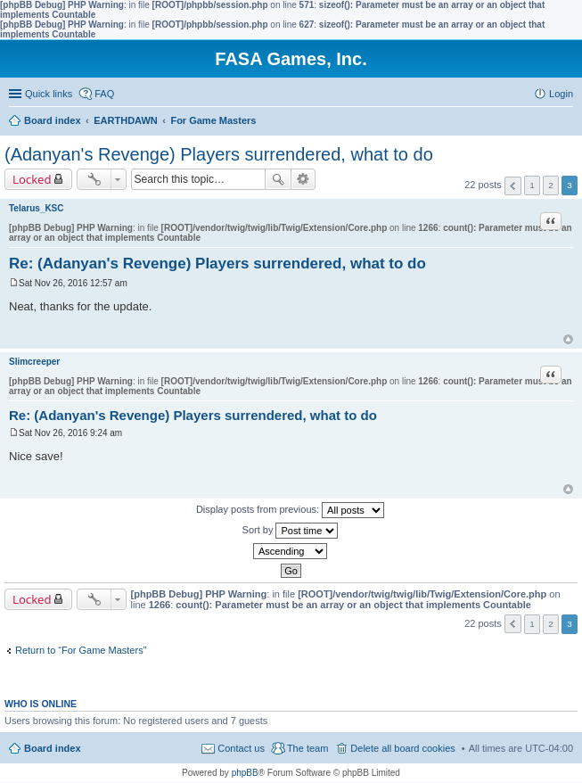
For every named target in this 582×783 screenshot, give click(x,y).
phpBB (245, 773)
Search (278, 179)
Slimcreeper (34, 362)
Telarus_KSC (36, 208)
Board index (52, 748)
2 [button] (550, 185)
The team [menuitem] (307, 748)
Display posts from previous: (290, 510)
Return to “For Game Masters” (80, 650)
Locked (32, 179)
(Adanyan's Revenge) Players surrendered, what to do (218, 154)
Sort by (290, 531)
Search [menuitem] (566, 122)
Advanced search (303, 179)
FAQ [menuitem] (104, 93)
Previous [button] (512, 186)
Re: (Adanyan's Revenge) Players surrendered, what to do (217, 263)
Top (568, 339)
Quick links (48, 93)
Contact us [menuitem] (241, 748)
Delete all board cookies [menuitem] (402, 748)
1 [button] (532, 185)
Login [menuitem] (561, 93)
